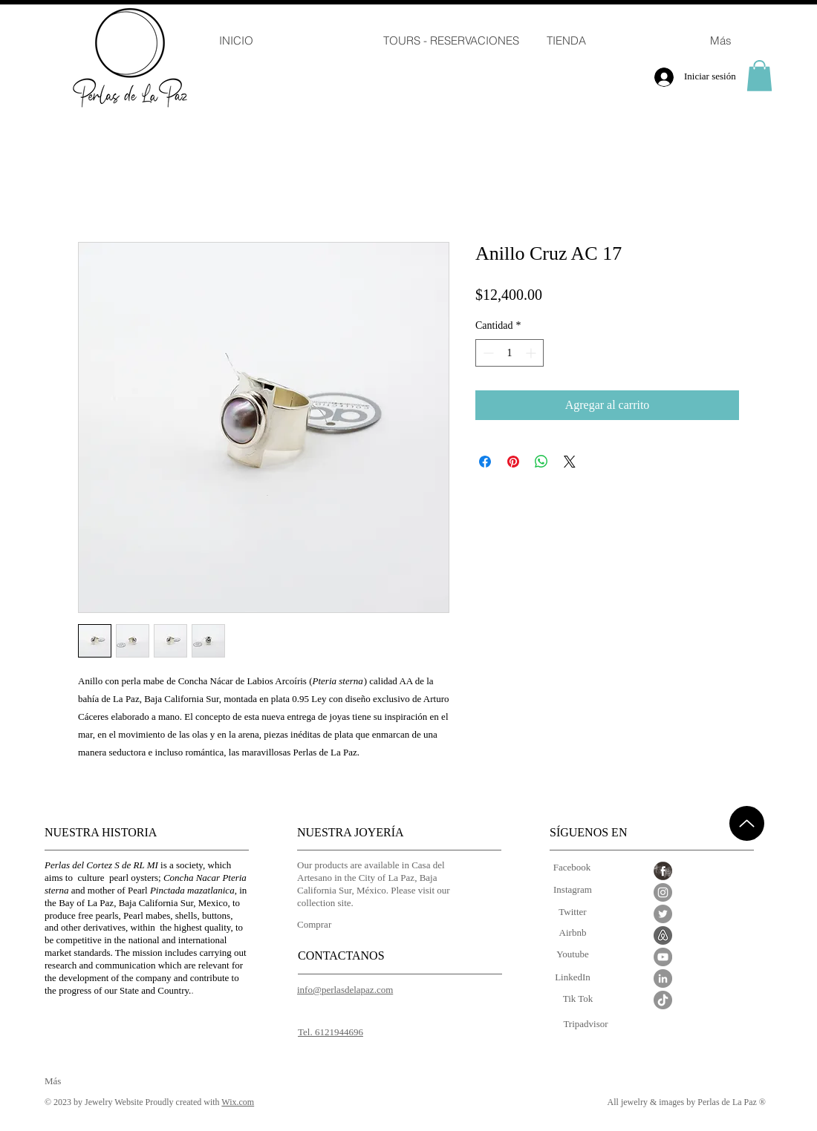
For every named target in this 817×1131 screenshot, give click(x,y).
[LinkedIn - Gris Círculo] (663, 978)
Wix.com (237, 1102)
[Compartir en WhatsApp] (541, 462)
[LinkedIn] (573, 977)
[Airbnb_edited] (663, 935)
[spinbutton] (509, 353)
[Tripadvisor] (586, 1024)
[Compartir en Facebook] (485, 462)
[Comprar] (321, 924)
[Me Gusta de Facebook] (647, 1089)
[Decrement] (487, 353)
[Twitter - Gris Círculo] (663, 914)
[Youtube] (573, 954)
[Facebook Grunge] (663, 871)
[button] (759, 75)
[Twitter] (573, 912)
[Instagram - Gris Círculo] (663, 892)
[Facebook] (572, 868)
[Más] (69, 1081)
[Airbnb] (573, 933)
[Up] (746, 823)
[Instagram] (573, 890)
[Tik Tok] (578, 999)
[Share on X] (570, 462)
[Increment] (532, 353)
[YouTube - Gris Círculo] (663, 957)
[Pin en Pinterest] (513, 462)
